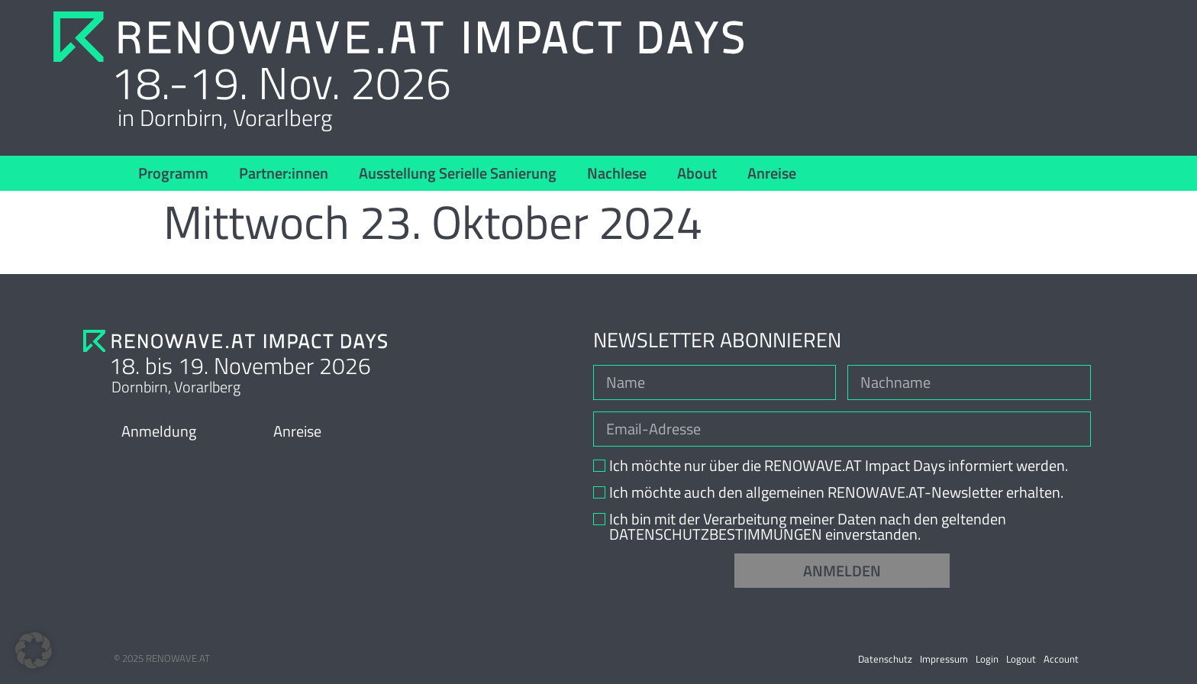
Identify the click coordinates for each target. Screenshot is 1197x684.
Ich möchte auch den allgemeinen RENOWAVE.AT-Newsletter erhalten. (836, 492)
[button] (33, 650)
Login (987, 658)
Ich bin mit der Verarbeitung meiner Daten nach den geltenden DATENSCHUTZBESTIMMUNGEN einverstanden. (807, 526)
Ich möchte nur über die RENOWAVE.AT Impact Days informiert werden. (838, 465)
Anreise (771, 173)
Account (1061, 658)
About (697, 173)
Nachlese (617, 173)
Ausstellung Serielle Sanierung (458, 173)
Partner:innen (283, 173)
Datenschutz (885, 658)
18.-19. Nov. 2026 (281, 82)
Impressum (944, 658)
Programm (173, 173)
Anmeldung (158, 431)
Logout (1021, 658)
